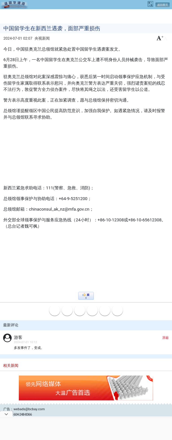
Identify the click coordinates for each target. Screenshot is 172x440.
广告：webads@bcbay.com (24, 409)
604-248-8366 (22, 414)
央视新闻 (42, 38)
